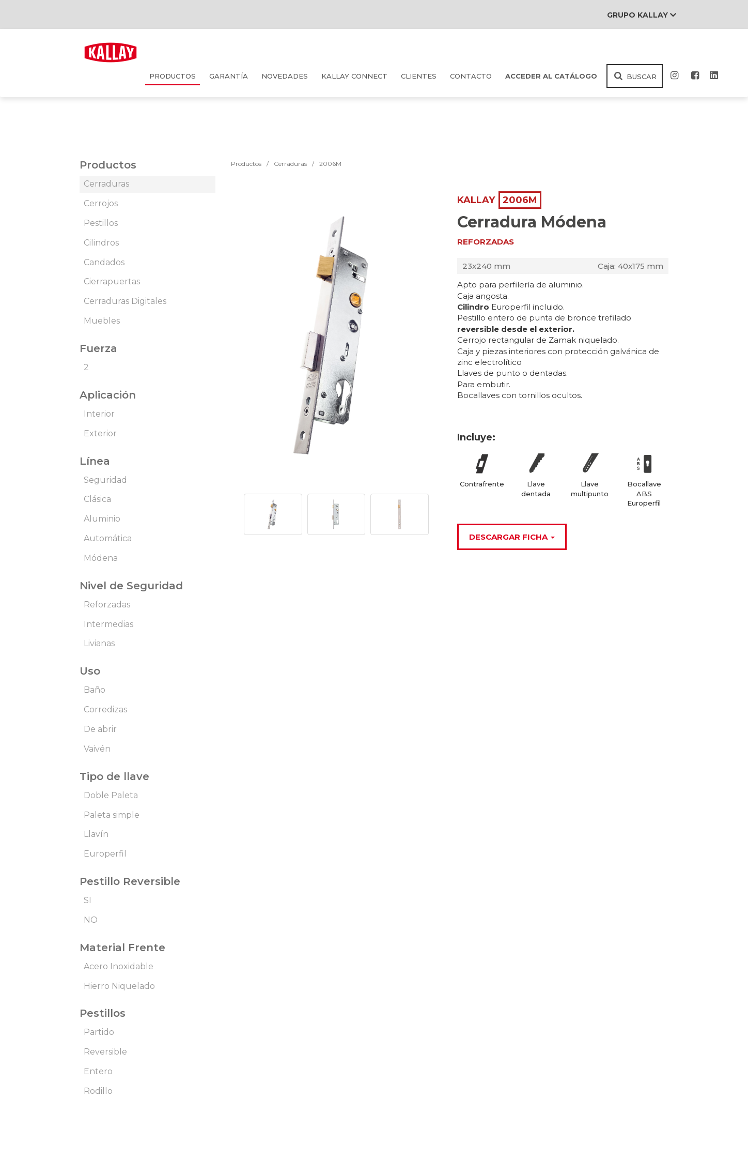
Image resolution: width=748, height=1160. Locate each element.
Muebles (102, 321)
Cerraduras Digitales (125, 301)
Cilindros (101, 243)
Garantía (228, 76)
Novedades (284, 76)
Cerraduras (106, 184)
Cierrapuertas (112, 281)
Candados (104, 262)
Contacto (471, 76)
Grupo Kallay (641, 15)
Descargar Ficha (512, 537)
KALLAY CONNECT (354, 76)
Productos (172, 76)
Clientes (419, 76)
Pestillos (101, 223)
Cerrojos (101, 203)
